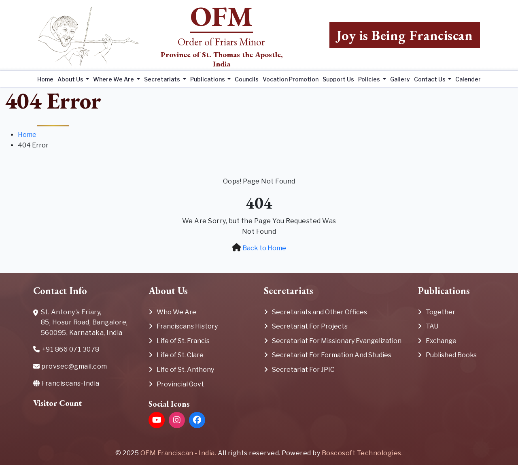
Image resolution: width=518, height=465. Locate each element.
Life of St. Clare (180, 355)
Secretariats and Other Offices (319, 312)
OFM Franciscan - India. (178, 453)
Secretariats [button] (162, 79)
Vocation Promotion (290, 79)
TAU (432, 326)
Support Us (338, 79)
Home (45, 79)
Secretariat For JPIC (303, 369)
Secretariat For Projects (310, 326)
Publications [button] (208, 79)
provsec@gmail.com (70, 366)
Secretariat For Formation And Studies (331, 355)
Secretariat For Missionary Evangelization (336, 341)
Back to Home (264, 248)
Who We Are (176, 312)
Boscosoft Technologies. (362, 453)
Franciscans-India (66, 383)
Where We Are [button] (114, 79)
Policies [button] (369, 79)
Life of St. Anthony (185, 369)
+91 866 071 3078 (66, 350)
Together (440, 312)
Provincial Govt (180, 384)
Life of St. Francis (183, 341)
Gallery (400, 79)
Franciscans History (187, 326)
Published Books (451, 355)
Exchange (441, 341)
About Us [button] (71, 79)
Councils (247, 79)
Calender (468, 79)
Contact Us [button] (430, 79)
